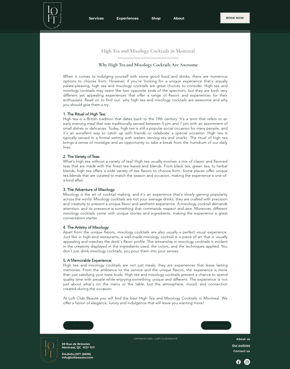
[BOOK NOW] (235, 18)
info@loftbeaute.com (77, 357)
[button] (99, 18)
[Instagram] (247, 362)
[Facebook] (238, 362)
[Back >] (78, 325)
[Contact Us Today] (216, 325)
